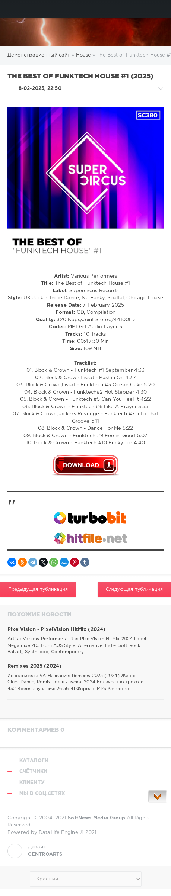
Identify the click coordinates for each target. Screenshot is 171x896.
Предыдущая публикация (38, 589)
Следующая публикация (134, 589)
